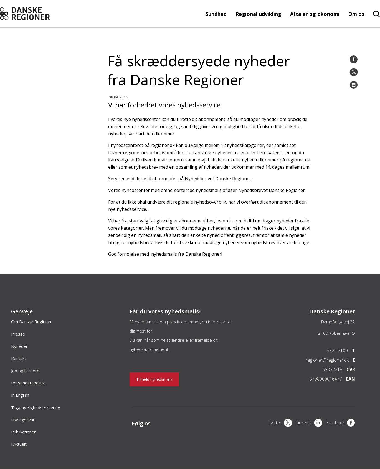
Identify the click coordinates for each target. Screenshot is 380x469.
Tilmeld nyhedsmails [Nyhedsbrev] (154, 379)
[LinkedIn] (353, 85)
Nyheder (19, 346)
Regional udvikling (258, 14)
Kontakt (18, 358)
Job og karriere (25, 370)
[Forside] (38, 13)
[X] (280, 423)
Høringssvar (23, 419)
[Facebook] (353, 59)
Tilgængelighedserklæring (35, 407)
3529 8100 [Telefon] (337, 351)
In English (20, 395)
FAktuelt (19, 444)
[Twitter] (353, 72)
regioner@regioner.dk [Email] (327, 360)
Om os (356, 14)
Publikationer (23, 432)
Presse (18, 334)
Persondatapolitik (28, 383)
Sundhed (216, 14)
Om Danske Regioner (31, 321)
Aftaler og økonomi (315, 14)
